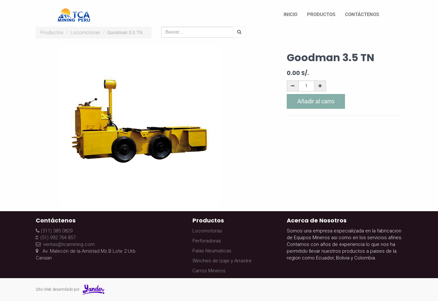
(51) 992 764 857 (56, 237)
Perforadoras (206, 241)
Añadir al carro (315, 101)
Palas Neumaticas (211, 251)
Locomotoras (85, 32)
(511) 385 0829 (54, 231)
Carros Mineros (209, 271)
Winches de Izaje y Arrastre (222, 261)
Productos (52, 32)
